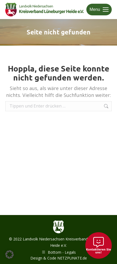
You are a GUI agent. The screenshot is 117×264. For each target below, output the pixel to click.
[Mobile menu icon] (99, 9)
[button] (9, 254)
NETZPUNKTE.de (72, 258)
